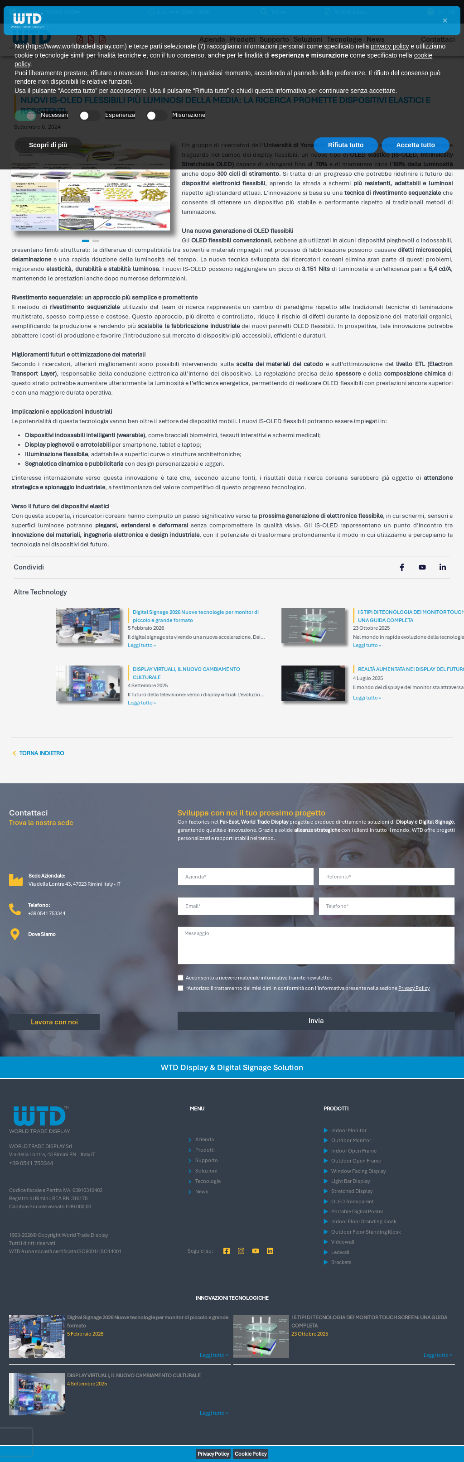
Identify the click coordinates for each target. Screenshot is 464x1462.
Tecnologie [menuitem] (344, 39)
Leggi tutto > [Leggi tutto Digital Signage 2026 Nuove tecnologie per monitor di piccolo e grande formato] (214, 1355)
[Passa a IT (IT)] (440, 12)
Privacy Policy (414, 988)
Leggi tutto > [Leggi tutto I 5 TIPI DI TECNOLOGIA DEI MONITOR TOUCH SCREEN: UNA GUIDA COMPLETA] (438, 1355)
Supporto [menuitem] (274, 39)
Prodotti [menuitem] (242, 39)
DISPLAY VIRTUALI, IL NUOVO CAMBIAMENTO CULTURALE (134, 1375)
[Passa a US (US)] (450, 12)
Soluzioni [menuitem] (308, 39)
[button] (178, 12)
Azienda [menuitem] (212, 39)
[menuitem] (272, 12)
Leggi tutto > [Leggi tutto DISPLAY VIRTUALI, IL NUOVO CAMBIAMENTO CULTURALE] (214, 1413)
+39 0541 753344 (31, 1163)
